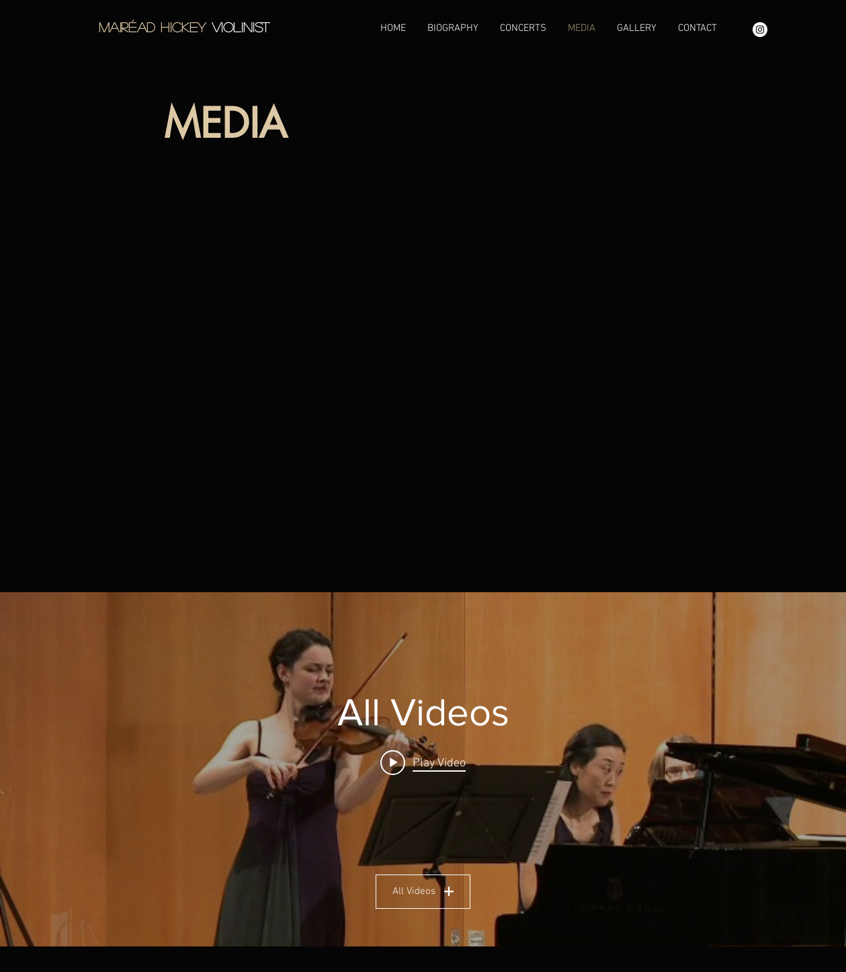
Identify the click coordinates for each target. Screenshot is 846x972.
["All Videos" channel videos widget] (423, 769)
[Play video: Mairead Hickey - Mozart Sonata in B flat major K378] (423, 763)
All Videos (423, 891)
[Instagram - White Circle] (760, 29)
